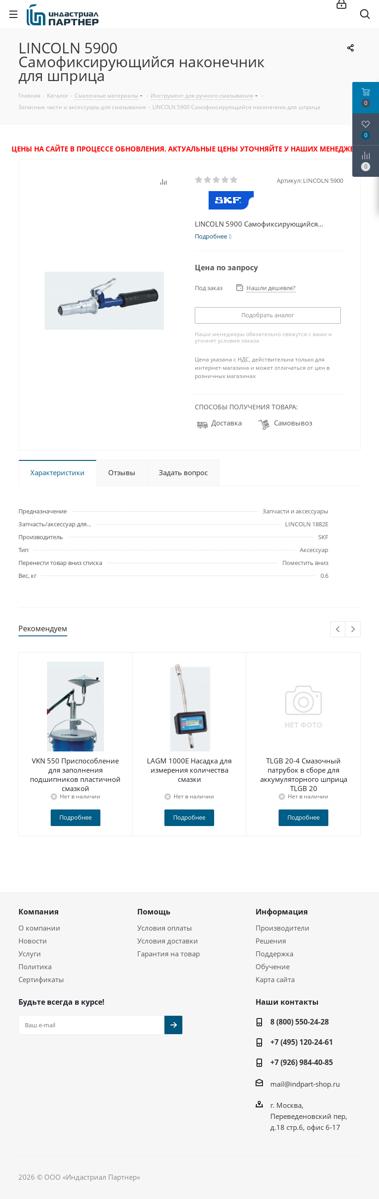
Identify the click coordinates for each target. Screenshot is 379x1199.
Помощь (153, 912)
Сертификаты (41, 979)
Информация (282, 912)
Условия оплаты (164, 927)
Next (353, 630)
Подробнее (75, 817)
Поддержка (274, 953)
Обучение (273, 966)
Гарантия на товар (168, 953)
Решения (271, 940)
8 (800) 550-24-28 (299, 1022)
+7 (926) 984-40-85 (301, 1062)
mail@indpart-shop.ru (305, 1083)
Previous (338, 630)
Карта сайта (275, 979)
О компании (39, 927)
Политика (35, 966)
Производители (282, 927)
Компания (38, 912)
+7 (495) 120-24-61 (301, 1042)
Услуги (29, 953)
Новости (32, 940)
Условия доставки (167, 940)
